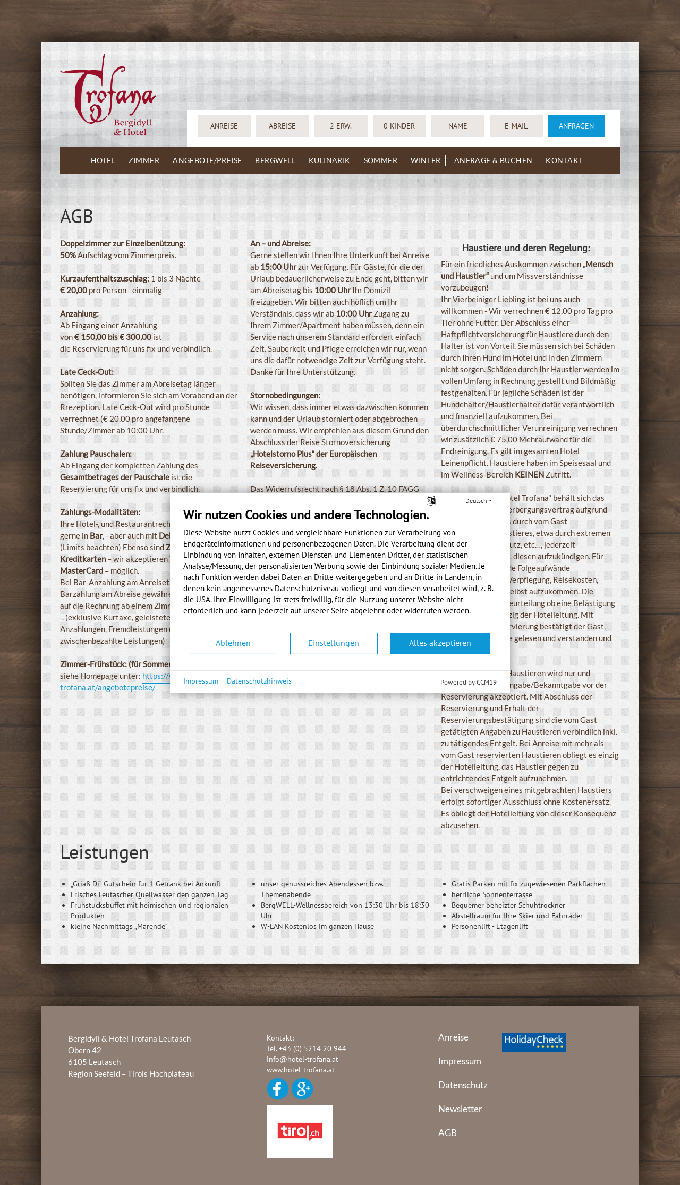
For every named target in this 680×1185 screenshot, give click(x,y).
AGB (447, 1132)
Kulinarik (330, 160)
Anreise (453, 1037)
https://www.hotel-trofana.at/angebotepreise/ (134, 681)
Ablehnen (233, 642)
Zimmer (144, 160)
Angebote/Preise (207, 160)
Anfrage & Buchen (493, 160)
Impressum (459, 1061)
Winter (426, 160)
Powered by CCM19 (468, 681)
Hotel (103, 160)
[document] (340, 568)
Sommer (381, 160)
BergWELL (275, 160)
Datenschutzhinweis (259, 681)
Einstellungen (333, 642)
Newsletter (460, 1108)
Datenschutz (463, 1084)
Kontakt (564, 160)
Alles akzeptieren (440, 642)
